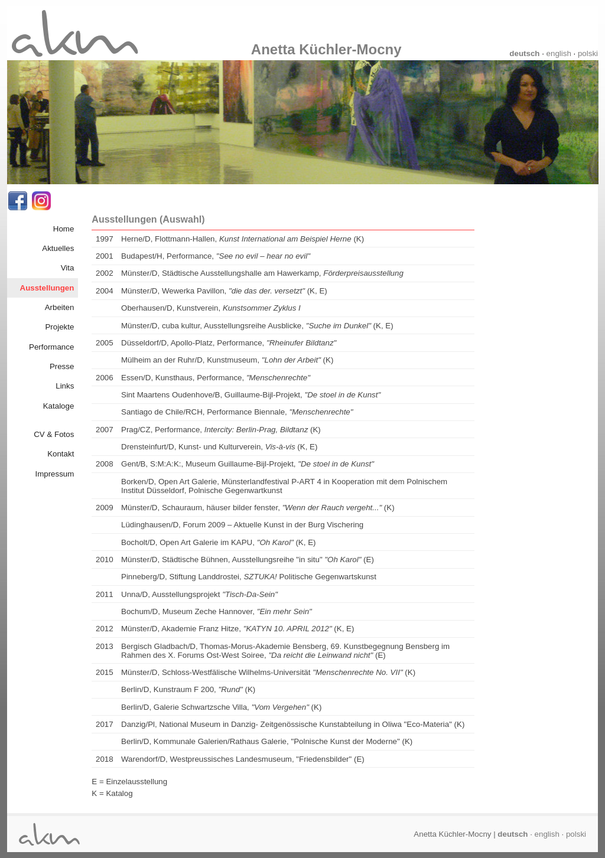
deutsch (524, 53)
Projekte (59, 326)
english (559, 53)
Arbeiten (59, 307)
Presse (62, 366)
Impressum (54, 473)
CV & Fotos (54, 434)
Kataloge (58, 406)
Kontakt (60, 453)
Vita (67, 267)
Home (63, 228)
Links (65, 385)
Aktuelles (58, 248)
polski (588, 53)
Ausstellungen (47, 287)
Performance (51, 346)
